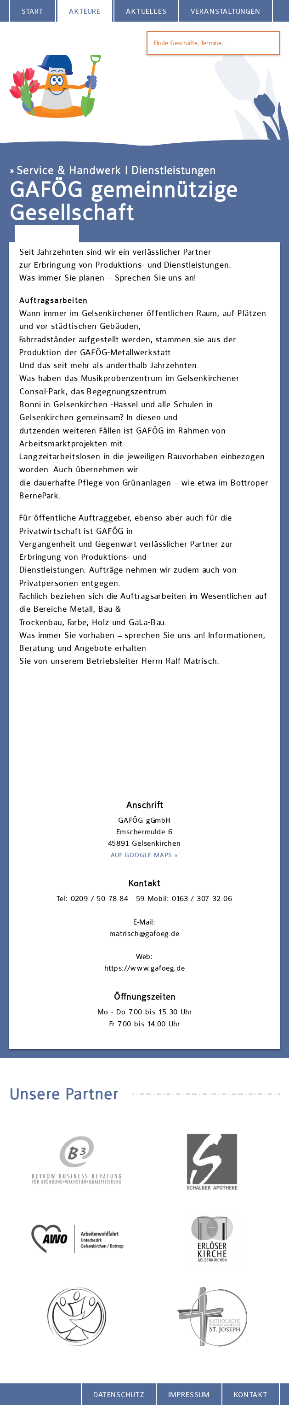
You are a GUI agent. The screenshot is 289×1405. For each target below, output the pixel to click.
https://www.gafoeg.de (144, 968)
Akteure (85, 11)
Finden (266, 43)
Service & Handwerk (69, 170)
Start (33, 11)
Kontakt (250, 1394)
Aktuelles (146, 11)
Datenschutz (118, 1394)
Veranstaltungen (226, 11)
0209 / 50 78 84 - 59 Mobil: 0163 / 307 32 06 (151, 898)
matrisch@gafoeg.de (144, 933)
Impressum (189, 1394)
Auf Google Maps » (144, 855)
